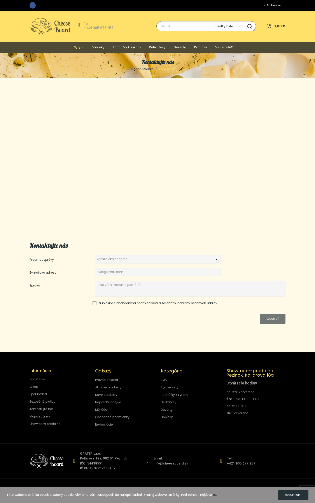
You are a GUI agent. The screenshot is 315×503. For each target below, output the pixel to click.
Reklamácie (104, 424)
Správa (35, 285)
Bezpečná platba (42, 401)
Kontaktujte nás (42, 409)
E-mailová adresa (43, 272)
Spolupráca (38, 394)
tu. (215, 495)
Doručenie (37, 379)
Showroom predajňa (45, 424)
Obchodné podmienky (112, 417)
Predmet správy (42, 259)
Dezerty (167, 409)
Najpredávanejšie (108, 402)
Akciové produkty (108, 387)
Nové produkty (106, 395)
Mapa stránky (40, 416)
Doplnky (167, 417)
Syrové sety (169, 387)
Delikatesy (168, 402)
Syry (164, 380)
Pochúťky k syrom (174, 395)
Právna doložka (106, 380)
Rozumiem (293, 495)
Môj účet (101, 409)
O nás (34, 386)
